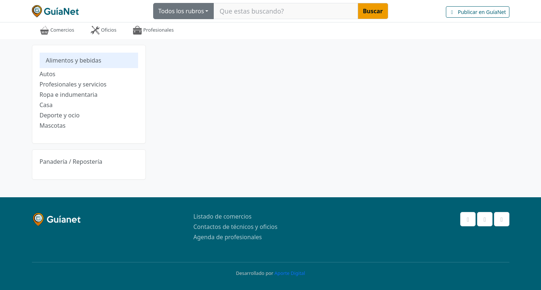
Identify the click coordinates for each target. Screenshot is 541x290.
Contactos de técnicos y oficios (236, 227)
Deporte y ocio (60, 115)
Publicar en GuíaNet (477, 11)
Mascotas (53, 125)
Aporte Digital (289, 273)
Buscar (373, 11)
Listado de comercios (223, 216)
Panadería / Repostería (71, 162)
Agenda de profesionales (228, 237)
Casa (46, 105)
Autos (47, 74)
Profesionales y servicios (73, 84)
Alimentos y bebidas (73, 60)
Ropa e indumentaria (69, 95)
